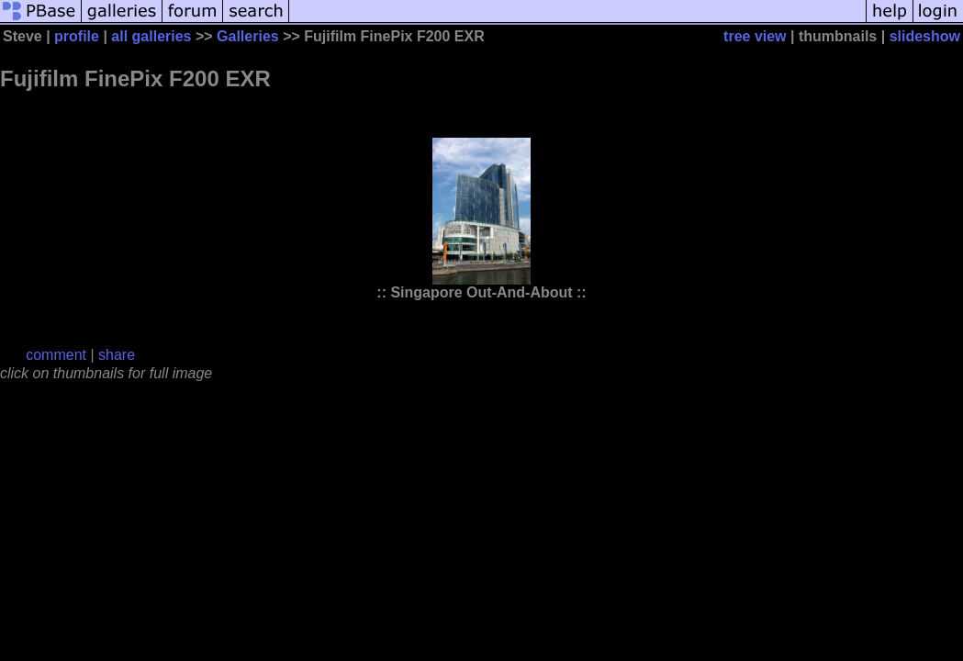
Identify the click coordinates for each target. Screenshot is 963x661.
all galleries (151, 36)
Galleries (248, 36)
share (116, 355)
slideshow (925, 36)
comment (56, 355)
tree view (754, 36)
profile (76, 36)
